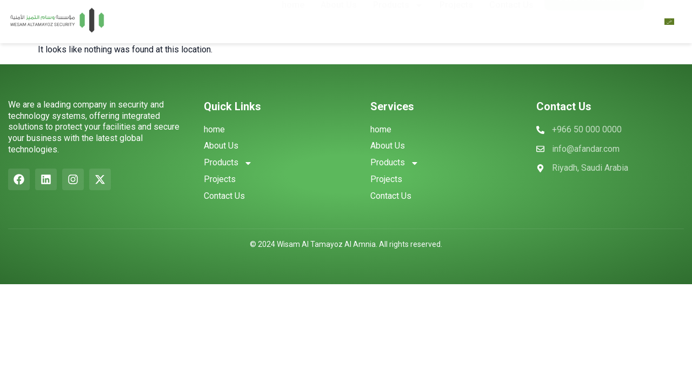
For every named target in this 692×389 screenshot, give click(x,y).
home (293, 19)
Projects (456, 19)
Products (398, 19)
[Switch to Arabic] (669, 22)
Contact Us (511, 19)
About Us (339, 19)
